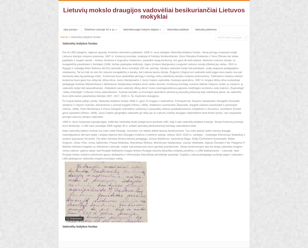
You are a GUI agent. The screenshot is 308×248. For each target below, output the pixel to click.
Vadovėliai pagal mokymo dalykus (142, 29)
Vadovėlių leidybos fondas (80, 226)
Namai (64, 37)
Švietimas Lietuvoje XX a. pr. (100, 29)
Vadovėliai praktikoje (178, 29)
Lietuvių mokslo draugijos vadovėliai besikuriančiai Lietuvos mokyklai (154, 13)
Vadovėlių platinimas (206, 29)
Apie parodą (71, 29)
